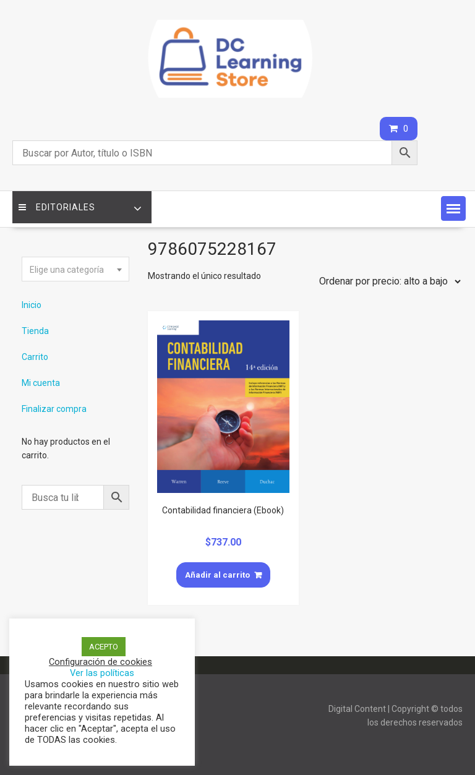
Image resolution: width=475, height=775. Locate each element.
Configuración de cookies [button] (100, 661)
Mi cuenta (41, 383)
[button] (453, 208)
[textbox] (75, 269)
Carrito (35, 357)
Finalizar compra (54, 409)
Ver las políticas (102, 673)
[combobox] (75, 269)
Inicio (31, 305)
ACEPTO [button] (103, 646)
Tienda (35, 331)
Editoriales (57, 207)
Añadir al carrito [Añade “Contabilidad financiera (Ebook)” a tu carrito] (217, 575)
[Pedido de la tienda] (387, 281)
